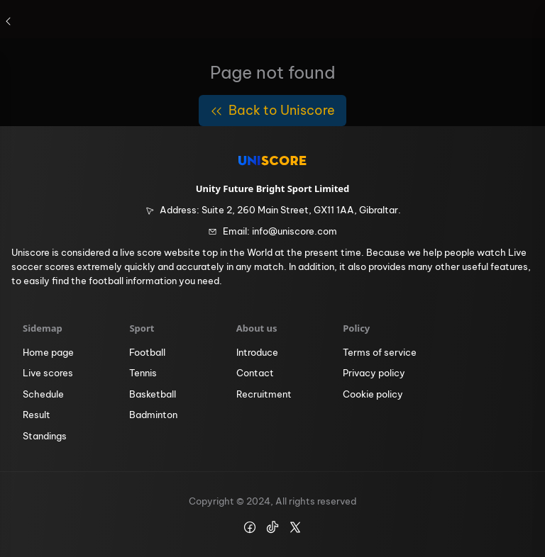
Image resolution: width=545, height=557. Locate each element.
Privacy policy (374, 372)
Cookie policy (373, 394)
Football (147, 352)
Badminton (153, 414)
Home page (48, 352)
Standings (45, 435)
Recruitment (264, 394)
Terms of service (380, 352)
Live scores (48, 372)
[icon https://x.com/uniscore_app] (295, 527)
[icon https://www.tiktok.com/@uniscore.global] (272, 527)
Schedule (43, 394)
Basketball (152, 394)
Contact (255, 372)
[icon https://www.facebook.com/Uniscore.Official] (250, 527)
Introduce (257, 352)
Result (36, 414)
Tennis (143, 372)
